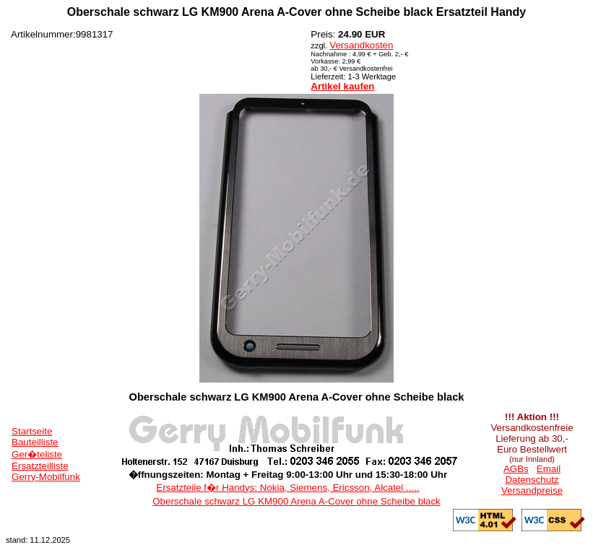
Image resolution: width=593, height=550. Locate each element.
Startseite (32, 431)
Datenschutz (531, 479)
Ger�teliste (37, 454)
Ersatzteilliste (40, 465)
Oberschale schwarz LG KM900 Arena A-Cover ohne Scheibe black (296, 501)
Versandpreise (532, 490)
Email (548, 468)
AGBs (516, 468)
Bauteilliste (35, 442)
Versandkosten (361, 45)
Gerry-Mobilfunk (46, 476)
